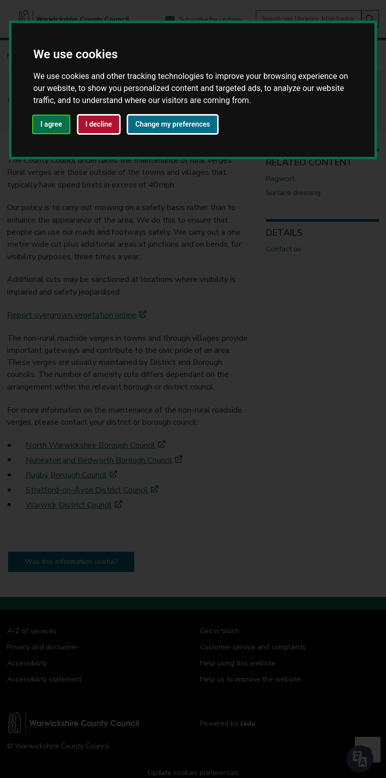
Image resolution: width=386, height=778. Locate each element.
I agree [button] (51, 124)
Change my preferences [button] (172, 124)
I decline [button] (98, 124)
